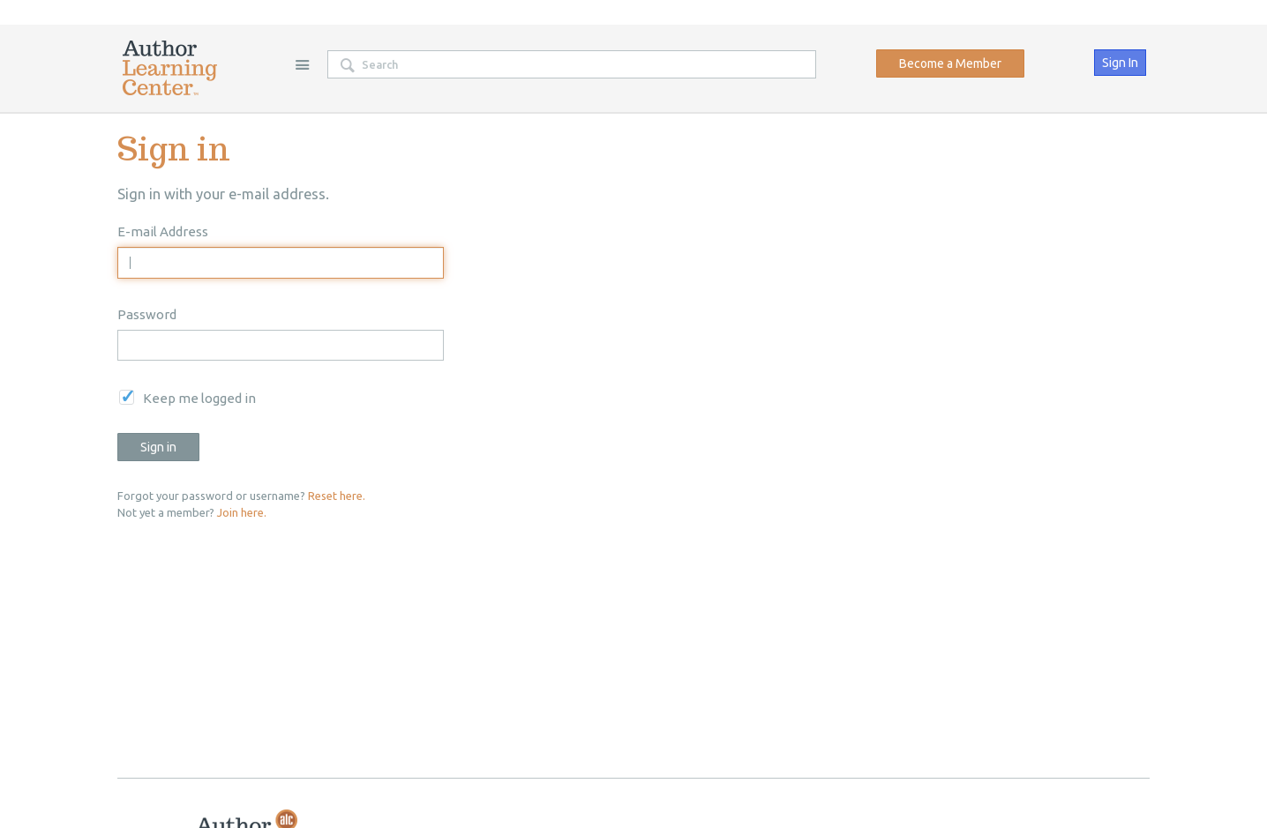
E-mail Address (162, 231)
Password (146, 314)
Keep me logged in (199, 398)
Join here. (241, 512)
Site (302, 64)
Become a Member (950, 63)
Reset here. (336, 495)
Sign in (158, 447)
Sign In (1120, 63)
